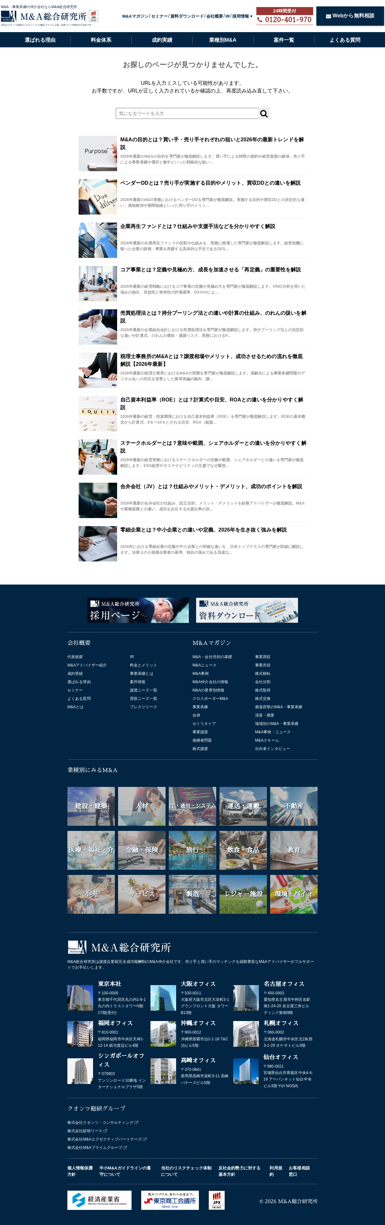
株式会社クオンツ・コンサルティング (100, 1122)
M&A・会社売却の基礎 (212, 657)
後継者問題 (202, 740)
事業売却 (262, 665)
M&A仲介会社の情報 (210, 682)
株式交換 (262, 698)
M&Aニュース (205, 665)
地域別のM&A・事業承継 (276, 723)
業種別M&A (222, 40)
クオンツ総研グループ (96, 1109)
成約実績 (162, 40)
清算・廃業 (265, 715)
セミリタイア (204, 723)
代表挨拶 (75, 657)
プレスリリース (143, 707)
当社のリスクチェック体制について (186, 1171)
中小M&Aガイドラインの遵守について (125, 1171)
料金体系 (101, 40)
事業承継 (200, 707)
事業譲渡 (200, 732)
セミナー (159, 16)
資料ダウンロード (187, 16)
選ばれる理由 (40, 40)
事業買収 (262, 657)
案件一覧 (284, 40)
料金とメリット (143, 665)
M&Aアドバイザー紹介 (87, 665)
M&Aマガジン (135, 16)
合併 (196, 715)
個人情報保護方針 (80, 1171)
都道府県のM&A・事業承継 (278, 707)
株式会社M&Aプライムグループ (95, 1147)
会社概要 (214, 16)
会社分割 (262, 682)
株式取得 (262, 690)
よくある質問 (344, 40)
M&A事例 (201, 673)
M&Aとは (75, 707)
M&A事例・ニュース (273, 732)
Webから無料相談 (350, 15)
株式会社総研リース (84, 1131)
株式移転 (262, 673)
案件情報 (137, 682)
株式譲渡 (200, 748)
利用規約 (276, 1171)
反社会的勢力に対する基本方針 (239, 1171)
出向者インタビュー (272, 748)
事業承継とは (141, 673)
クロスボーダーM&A (210, 698)
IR (228, 16)
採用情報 (240, 16)
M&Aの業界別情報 (208, 690)
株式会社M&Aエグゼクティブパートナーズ (104, 1139)
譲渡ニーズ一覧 (143, 690)
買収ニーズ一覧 (143, 698)
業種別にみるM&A (92, 770)
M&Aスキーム (267, 740)
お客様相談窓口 (299, 1171)
